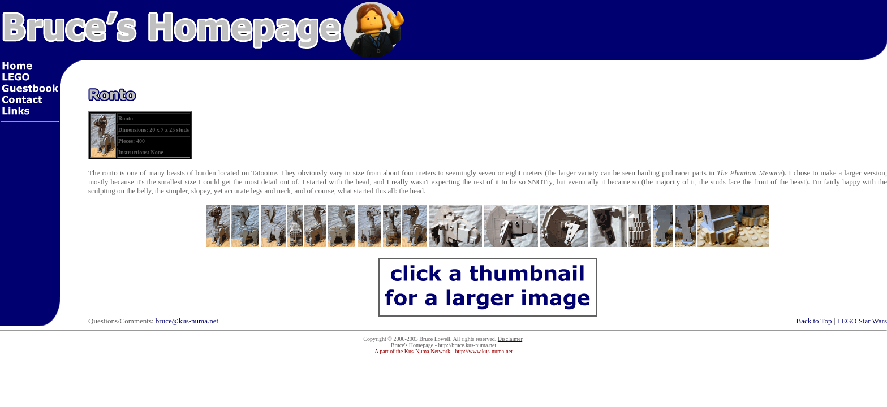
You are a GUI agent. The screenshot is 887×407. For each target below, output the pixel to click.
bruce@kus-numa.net (187, 321)
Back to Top (814, 321)
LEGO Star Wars (862, 321)
